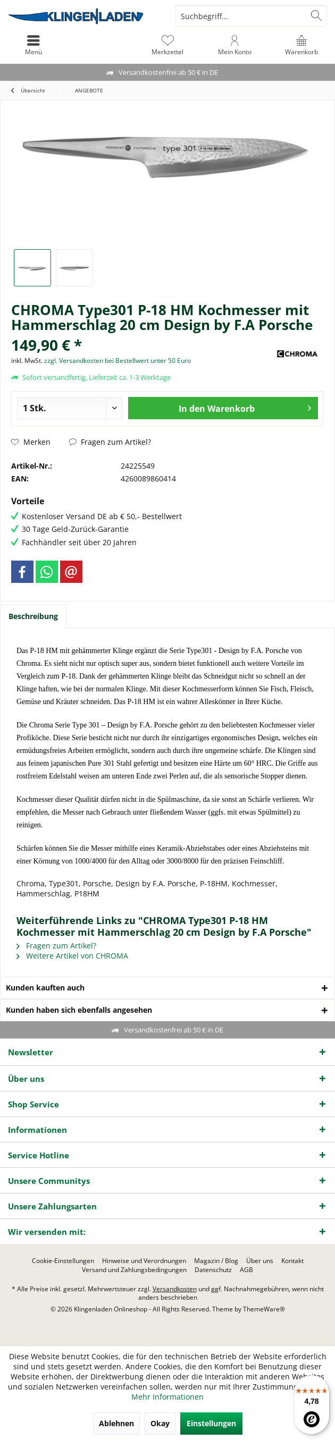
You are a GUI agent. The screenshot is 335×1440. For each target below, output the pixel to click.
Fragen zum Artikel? (110, 442)
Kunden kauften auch (45, 987)
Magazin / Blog (216, 1261)
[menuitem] (301, 45)
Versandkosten (175, 1288)
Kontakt (292, 1261)
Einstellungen (211, 1423)
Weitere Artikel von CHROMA (72, 956)
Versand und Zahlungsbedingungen (134, 1270)
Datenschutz (213, 1270)
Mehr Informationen (167, 1397)
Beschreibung (33, 616)
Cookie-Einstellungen (63, 1261)
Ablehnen (116, 1423)
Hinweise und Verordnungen (144, 1261)
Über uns (259, 1261)
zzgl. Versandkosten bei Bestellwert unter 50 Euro (117, 360)
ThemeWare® (264, 1309)
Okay (160, 1423)
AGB (246, 1270)
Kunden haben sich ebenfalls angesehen (79, 1010)
